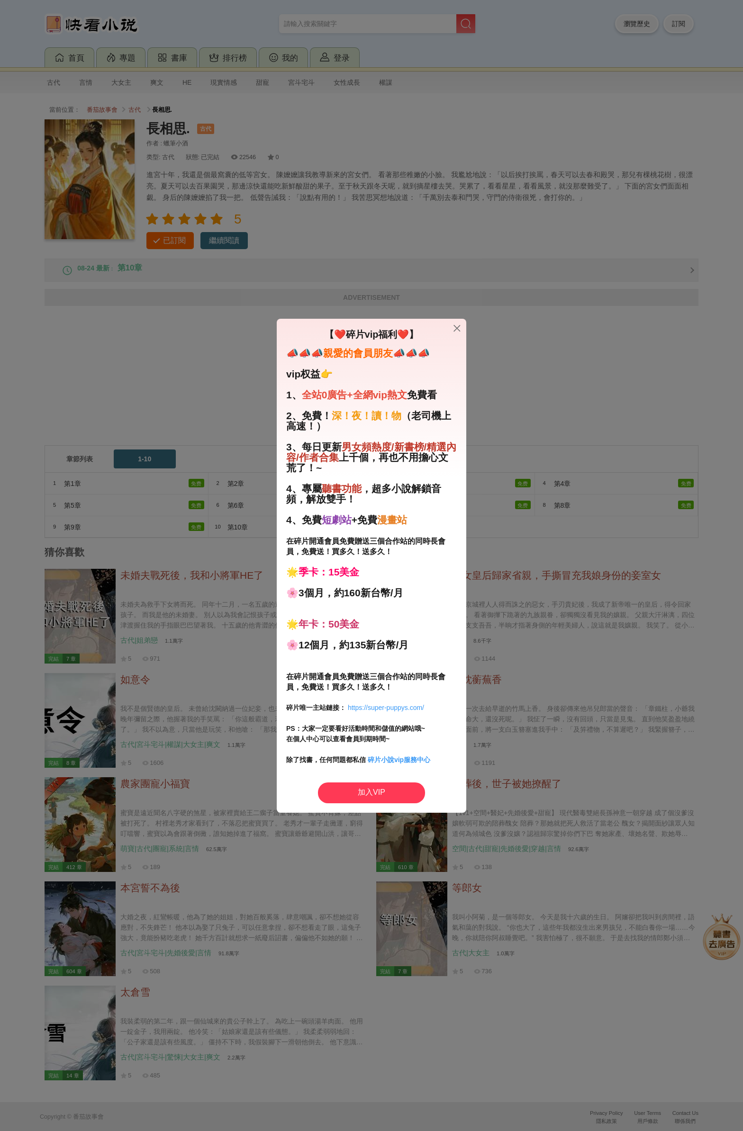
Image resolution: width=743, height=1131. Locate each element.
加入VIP (371, 792)
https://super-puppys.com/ (386, 707)
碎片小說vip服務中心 (399, 759)
